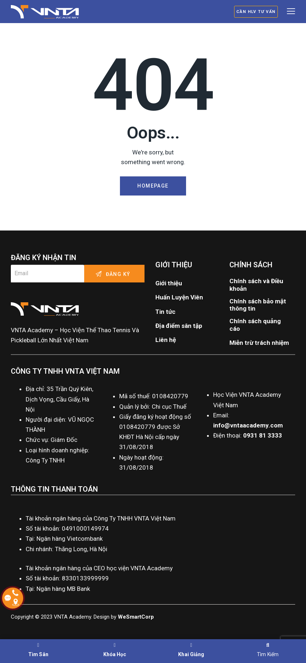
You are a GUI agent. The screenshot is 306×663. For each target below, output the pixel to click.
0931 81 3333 (262, 435)
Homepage (152, 186)
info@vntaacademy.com (248, 425)
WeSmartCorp (136, 617)
